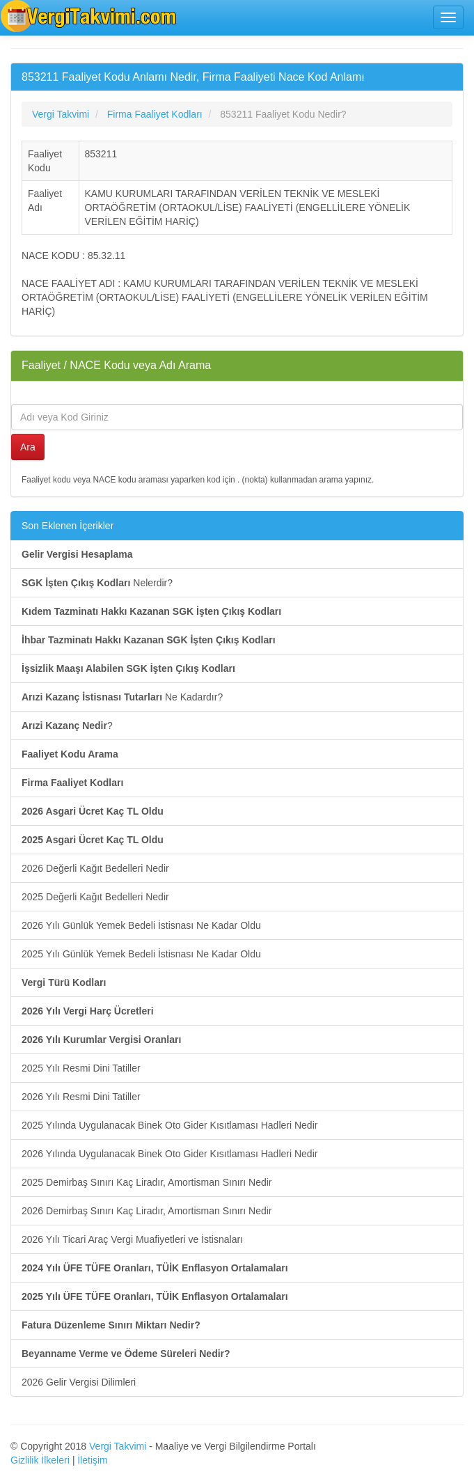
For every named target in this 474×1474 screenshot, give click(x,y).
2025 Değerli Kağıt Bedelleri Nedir (95, 896)
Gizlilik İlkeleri (40, 1460)
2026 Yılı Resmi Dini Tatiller (81, 1096)
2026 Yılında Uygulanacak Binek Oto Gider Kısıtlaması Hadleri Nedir (169, 1153)
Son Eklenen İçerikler (67, 525)
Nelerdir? (97, 582)
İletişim (92, 1460)
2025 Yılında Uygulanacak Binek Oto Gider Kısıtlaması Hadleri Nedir (169, 1125)
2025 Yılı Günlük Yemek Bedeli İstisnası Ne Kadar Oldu (141, 953)
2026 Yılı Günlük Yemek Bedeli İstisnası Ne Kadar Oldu (141, 925)
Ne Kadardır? (122, 697)
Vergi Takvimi (117, 1446)
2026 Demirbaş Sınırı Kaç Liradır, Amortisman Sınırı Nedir (146, 1210)
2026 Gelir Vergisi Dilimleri (79, 1382)
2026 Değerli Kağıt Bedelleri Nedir (95, 868)
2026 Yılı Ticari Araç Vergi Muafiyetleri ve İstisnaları (132, 1239)
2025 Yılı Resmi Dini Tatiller (81, 1068)
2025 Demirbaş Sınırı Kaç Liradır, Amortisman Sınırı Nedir (146, 1182)
